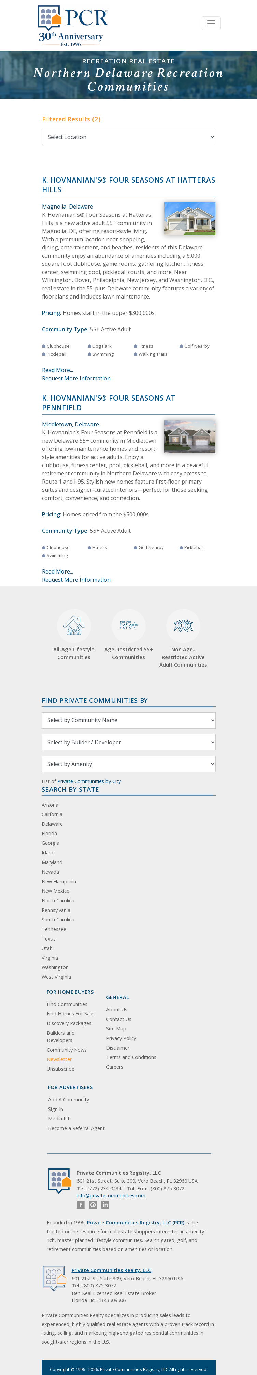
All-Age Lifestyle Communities (74, 634)
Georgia (50, 843)
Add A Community (68, 1099)
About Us (116, 1009)
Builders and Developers (61, 1036)
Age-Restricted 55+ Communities (128, 634)
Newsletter (59, 1059)
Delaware (52, 824)
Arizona (50, 804)
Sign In (55, 1109)
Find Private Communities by (95, 700)
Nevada (50, 872)
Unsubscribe (60, 1069)
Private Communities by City (89, 781)
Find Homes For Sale (70, 1013)
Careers (114, 1067)
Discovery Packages (69, 1023)
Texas (49, 938)
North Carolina (58, 900)
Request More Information (76, 378)
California (52, 814)
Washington (55, 967)
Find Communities (67, 1004)
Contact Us (118, 1019)
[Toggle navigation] (211, 23)
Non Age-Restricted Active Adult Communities (183, 638)
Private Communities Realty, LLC (111, 1270)
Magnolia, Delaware (67, 206)
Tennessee (54, 929)
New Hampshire (60, 881)
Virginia (50, 957)
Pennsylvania (56, 910)
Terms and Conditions (131, 1057)
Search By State (70, 789)
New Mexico (56, 891)
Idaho (48, 852)
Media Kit (59, 1118)
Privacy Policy (121, 1038)
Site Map (116, 1028)
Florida (49, 833)
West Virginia (56, 977)
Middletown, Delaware (70, 424)
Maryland (52, 862)
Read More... (57, 370)
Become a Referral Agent (76, 1128)
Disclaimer (117, 1047)
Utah (47, 948)
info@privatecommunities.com (111, 1195)
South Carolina (58, 919)
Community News (67, 1049)
